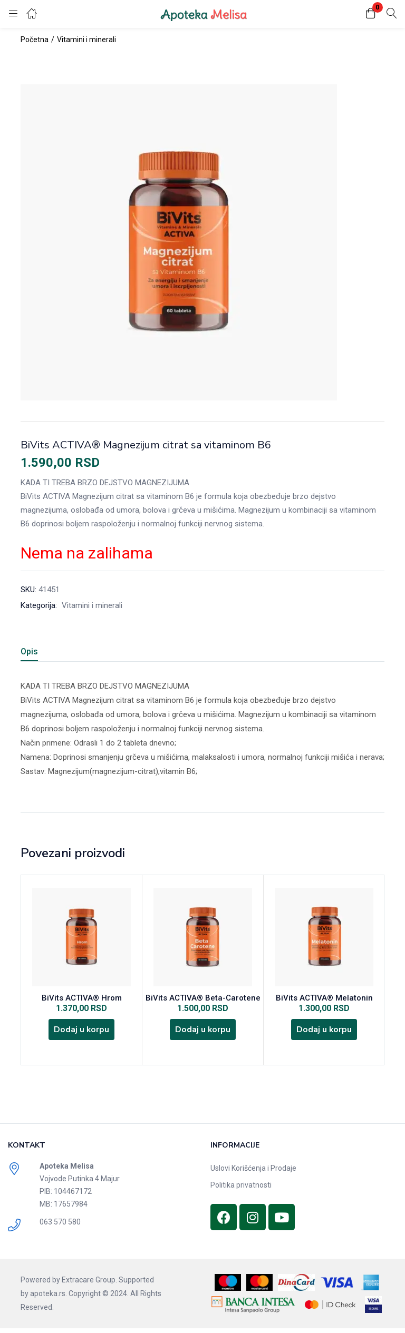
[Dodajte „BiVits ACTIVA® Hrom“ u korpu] (82, 1032)
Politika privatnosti (241, 1189)
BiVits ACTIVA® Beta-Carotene (203, 999)
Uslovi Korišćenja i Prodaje (253, 1173)
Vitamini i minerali (86, 39)
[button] (371, 14)
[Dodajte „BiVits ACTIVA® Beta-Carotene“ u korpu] (203, 1032)
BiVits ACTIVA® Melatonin (324, 999)
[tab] (42, 653)
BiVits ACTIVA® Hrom (82, 999)
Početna (35, 39)
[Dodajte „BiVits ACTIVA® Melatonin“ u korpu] (324, 1032)
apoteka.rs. (48, 1298)
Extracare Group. (89, 1284)
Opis (29, 651)
